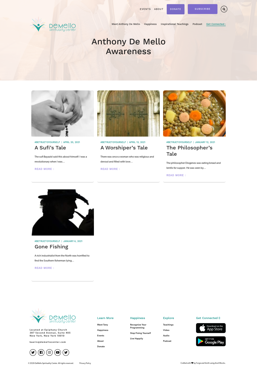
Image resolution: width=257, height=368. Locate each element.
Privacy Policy (85, 363)
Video (166, 330)
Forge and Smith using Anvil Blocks (210, 363)
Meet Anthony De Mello (126, 24)
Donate (175, 9)
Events (145, 9)
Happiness (150, 24)
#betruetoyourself (47, 142)
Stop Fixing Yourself (140, 333)
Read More (43, 169)
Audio (166, 335)
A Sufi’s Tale (50, 147)
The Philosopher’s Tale (189, 151)
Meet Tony (102, 324)
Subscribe (203, 9)
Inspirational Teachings (174, 24)
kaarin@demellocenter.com (48, 342)
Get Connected (215, 24)
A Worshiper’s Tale (124, 147)
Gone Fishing (51, 246)
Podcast (197, 24)
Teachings (168, 324)
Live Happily (136, 338)
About (159, 9)
